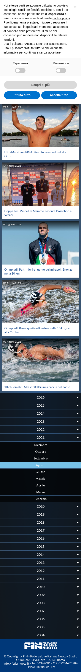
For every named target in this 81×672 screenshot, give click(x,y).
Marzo (40, 492)
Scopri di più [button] (40, 85)
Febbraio (41, 499)
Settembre (41, 458)
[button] (75, 6)
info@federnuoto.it (16, 663)
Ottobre (40, 451)
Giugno (40, 472)
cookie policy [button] (61, 18)
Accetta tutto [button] (59, 95)
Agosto (40, 465)
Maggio (41, 478)
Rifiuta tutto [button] (21, 95)
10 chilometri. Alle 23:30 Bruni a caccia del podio (37, 387)
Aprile (40, 485)
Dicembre (40, 445)
